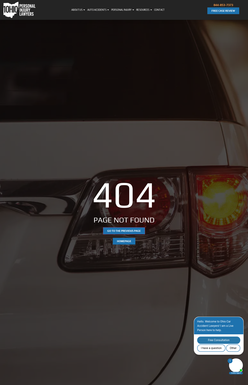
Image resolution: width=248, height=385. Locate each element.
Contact (159, 9)
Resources (144, 10)
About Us (78, 10)
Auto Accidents (98, 10)
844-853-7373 (223, 5)
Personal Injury (122, 10)
